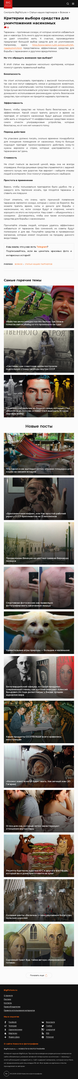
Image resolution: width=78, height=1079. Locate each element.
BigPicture (21, 12)
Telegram (42, 247)
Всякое (64, 12)
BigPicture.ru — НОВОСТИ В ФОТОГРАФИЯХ (24, 1049)
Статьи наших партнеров (43, 12)
